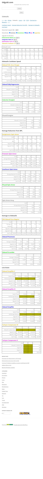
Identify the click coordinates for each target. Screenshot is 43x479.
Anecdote (4, 373)
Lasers (20, 20)
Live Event (4, 27)
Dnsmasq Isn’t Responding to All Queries (11, 358)
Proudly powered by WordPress (21, 425)
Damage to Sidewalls (33, 25)
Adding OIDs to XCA (6, 365)
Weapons (4, 22)
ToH (3, 398)
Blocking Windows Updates (8, 367)
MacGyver (4, 384)
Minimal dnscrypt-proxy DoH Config (10, 360)
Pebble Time (5, 391)
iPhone (3, 377)
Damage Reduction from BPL (19, 25)
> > (9, 22)
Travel (3, 400)
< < (3, 20)
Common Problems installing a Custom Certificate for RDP (15, 363)
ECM (27, 20)
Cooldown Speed (6, 25)
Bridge (9, 20)
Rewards (4, 393)
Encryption (4, 375)
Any (6, 20)
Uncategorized (5, 402)
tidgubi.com (7, 2)
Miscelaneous (5, 386)
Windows (4, 407)
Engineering (33, 20)
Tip (2, 395)
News (3, 389)
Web (3, 405)
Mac (3, 382)
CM (24, 20)
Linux (3, 380)
